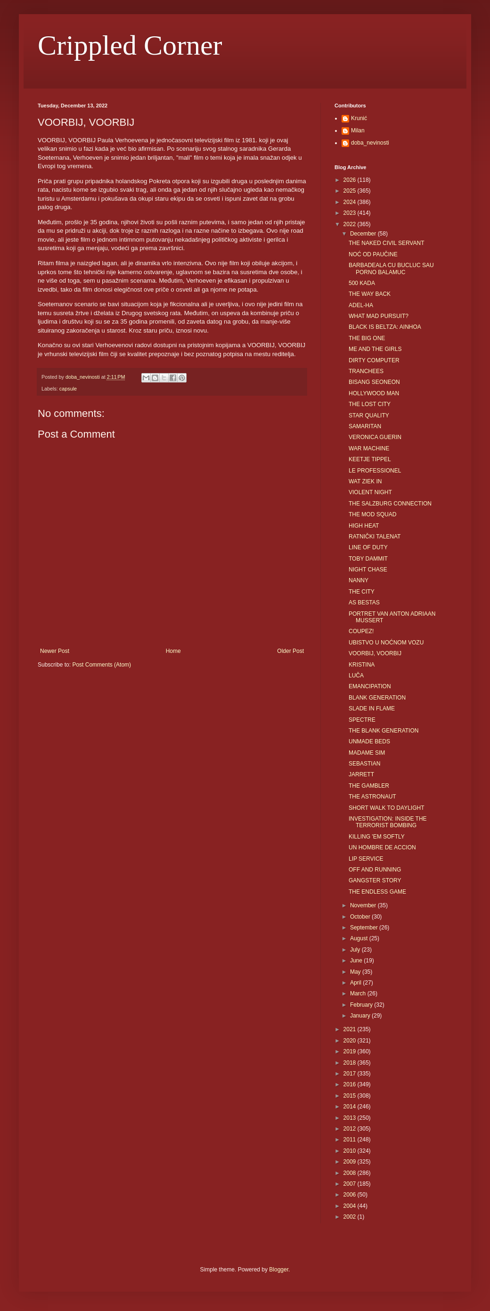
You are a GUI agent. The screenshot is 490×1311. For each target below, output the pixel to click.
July (356, 949)
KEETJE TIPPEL (370, 459)
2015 (350, 1095)
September (364, 927)
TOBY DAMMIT (368, 558)
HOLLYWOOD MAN (374, 393)
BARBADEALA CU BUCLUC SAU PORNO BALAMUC (391, 268)
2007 (350, 1184)
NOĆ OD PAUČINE (373, 254)
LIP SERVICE (366, 858)
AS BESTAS (364, 602)
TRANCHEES (366, 371)
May (356, 972)
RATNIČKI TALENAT (374, 536)
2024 (350, 202)
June (357, 960)
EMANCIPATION (370, 686)
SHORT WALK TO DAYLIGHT (386, 808)
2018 (350, 1062)
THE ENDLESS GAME (377, 891)
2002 (350, 1216)
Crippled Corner (130, 45)
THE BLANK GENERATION (383, 730)
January (361, 1015)
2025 (350, 190)
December (364, 233)
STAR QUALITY (369, 415)
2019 (350, 1051)
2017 (350, 1073)
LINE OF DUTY (368, 547)
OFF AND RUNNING (375, 869)
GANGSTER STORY (375, 880)
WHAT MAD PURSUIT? (378, 316)
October (361, 916)
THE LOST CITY (370, 404)
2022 (350, 224)
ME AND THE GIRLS (375, 349)
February (362, 1005)
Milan (358, 130)
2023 (350, 213)
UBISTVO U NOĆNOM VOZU (386, 642)
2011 (350, 1139)
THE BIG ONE (367, 338)
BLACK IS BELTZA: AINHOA (385, 327)
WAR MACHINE (369, 448)
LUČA (356, 675)
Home (173, 651)
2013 (350, 1118)
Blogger (278, 1269)
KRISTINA (362, 664)
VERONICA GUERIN (375, 437)
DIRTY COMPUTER (374, 360)
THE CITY (362, 591)
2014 (350, 1106)
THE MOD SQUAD (372, 514)
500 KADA (362, 283)
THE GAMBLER (369, 785)
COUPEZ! (361, 631)
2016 (350, 1084)
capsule (68, 388)
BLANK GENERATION (377, 697)
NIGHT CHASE (368, 569)
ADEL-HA (361, 305)
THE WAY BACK (370, 294)
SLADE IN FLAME (372, 708)
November (364, 905)
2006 (350, 1194)
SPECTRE (362, 720)
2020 (350, 1040)
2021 (350, 1029)
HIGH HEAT (364, 525)
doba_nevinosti (370, 142)
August (359, 938)
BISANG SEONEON (374, 382)
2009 (350, 1161)
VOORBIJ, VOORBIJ (375, 653)
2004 (350, 1206)
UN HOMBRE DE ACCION (382, 847)
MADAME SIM (367, 752)
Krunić (359, 118)
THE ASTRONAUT (372, 796)
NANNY (358, 580)
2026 (350, 180)
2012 (350, 1128)
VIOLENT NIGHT (370, 492)
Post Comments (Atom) (101, 664)
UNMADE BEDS (369, 741)
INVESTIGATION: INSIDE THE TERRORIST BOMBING (388, 822)
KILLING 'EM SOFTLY (377, 836)
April (356, 982)
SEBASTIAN (364, 763)
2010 (350, 1151)
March (359, 993)
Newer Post (54, 651)
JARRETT (361, 774)
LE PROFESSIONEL (375, 470)
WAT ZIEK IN (365, 481)
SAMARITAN (365, 426)
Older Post (290, 651)
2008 (350, 1173)
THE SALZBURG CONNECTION (390, 503)
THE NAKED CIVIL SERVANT (386, 243)
